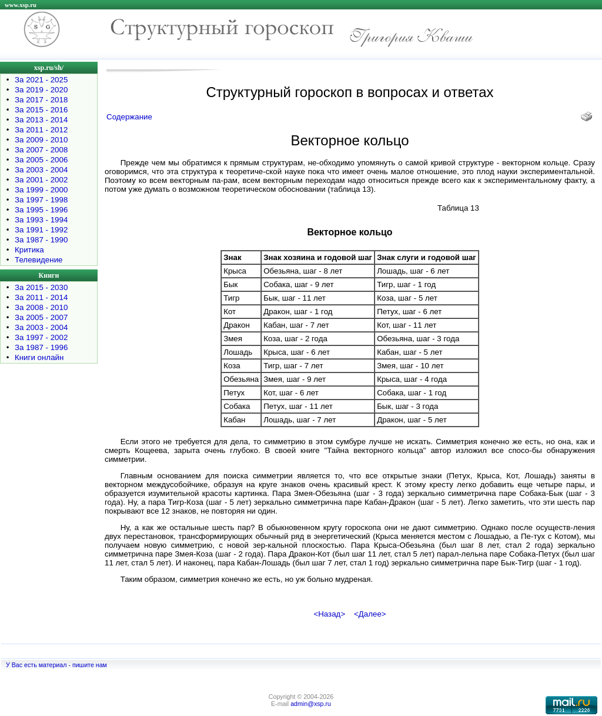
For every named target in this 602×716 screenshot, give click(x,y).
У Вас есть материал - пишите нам (56, 664)
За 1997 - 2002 (41, 337)
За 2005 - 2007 (41, 317)
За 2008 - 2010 (41, 307)
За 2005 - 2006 (41, 159)
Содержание (129, 116)
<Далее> (370, 614)
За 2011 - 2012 (41, 129)
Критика (29, 249)
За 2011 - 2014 (41, 297)
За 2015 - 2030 (41, 287)
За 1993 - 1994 (41, 219)
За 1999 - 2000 (41, 189)
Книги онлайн (39, 357)
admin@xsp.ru (310, 703)
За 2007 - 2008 (41, 149)
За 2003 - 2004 (41, 169)
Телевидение (39, 259)
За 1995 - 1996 (41, 209)
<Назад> (329, 614)
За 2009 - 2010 (41, 139)
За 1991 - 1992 (41, 229)
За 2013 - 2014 (41, 119)
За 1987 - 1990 (41, 239)
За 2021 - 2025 (41, 79)
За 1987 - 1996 (41, 347)
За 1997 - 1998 (41, 199)
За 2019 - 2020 (41, 89)
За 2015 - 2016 (41, 109)
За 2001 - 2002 (41, 179)
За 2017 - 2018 (41, 99)
